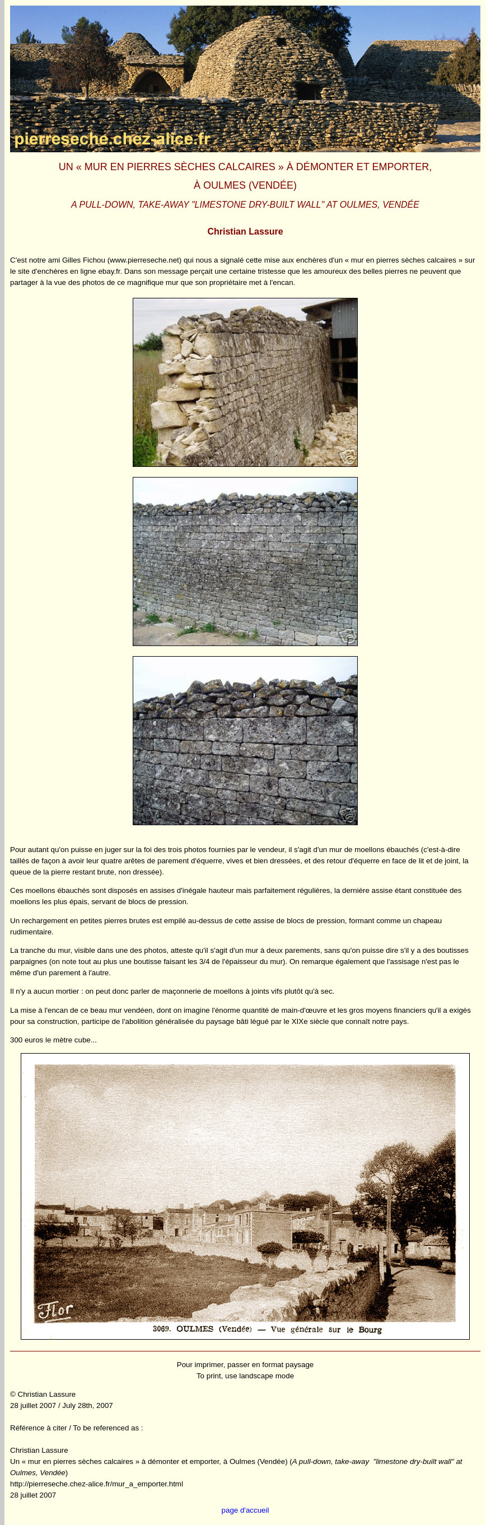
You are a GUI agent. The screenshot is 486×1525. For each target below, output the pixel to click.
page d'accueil (245, 1510)
